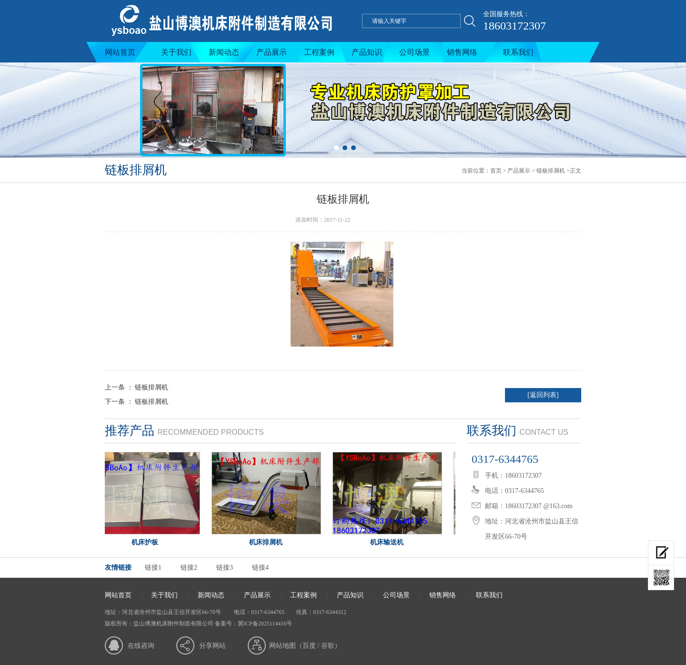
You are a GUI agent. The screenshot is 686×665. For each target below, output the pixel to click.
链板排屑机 (550, 170)
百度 (309, 645)
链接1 (153, 567)
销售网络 (462, 52)
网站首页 (120, 52)
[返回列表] (542, 395)
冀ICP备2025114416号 (265, 623)
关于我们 (176, 52)
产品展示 (271, 52)
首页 (496, 170)
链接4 (260, 567)
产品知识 (367, 52)
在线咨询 (141, 645)
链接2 (189, 567)
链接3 (224, 567)
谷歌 (327, 645)
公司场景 (414, 52)
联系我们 (518, 52)
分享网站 (212, 645)
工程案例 (319, 52)
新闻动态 (224, 52)
